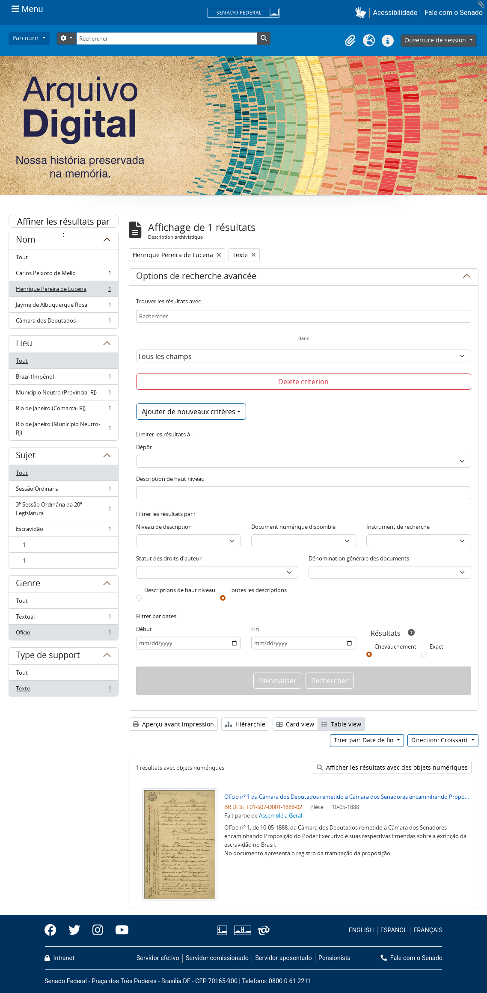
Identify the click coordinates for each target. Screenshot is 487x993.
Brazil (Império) (63, 378)
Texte (63, 690)
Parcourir (26, 38)
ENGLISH (361, 930)
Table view (341, 724)
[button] (362, 12)
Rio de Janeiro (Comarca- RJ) (63, 410)
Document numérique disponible (293, 527)
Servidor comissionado (217, 958)
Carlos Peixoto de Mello (63, 275)
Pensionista (334, 958)
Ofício (63, 634)
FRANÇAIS (427, 930)
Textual (63, 618)
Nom (26, 241)
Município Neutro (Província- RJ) (63, 394)
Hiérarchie (245, 724)
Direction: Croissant (440, 740)
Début (144, 629)
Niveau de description (164, 527)
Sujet (26, 456)
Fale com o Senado (454, 13)
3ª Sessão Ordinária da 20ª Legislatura (63, 509)
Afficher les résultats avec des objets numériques (392, 767)
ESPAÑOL (393, 930)
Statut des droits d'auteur (169, 558)
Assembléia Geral (280, 815)
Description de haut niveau (170, 479)
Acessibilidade (395, 13)
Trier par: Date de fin (364, 740)
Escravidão (63, 531)
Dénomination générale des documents (359, 558)
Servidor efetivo (158, 958)
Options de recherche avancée (196, 277)
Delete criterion (303, 381)
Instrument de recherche (398, 527)
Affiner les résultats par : (63, 222)
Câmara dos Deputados (63, 322)
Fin (255, 629)
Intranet (59, 958)
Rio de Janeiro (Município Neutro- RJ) (63, 428)
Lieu (24, 344)
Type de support (48, 656)
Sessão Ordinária (63, 490)
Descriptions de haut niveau (179, 590)
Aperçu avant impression (173, 724)
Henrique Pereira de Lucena (63, 291)
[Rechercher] (166, 38)
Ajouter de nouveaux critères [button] (188, 411)
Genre (28, 584)
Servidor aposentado (283, 958)
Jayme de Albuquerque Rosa (63, 306)
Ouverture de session (436, 40)
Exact (436, 646)
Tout (22, 257)
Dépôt (144, 447)
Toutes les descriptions (258, 590)
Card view (295, 724)
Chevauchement (395, 646)
